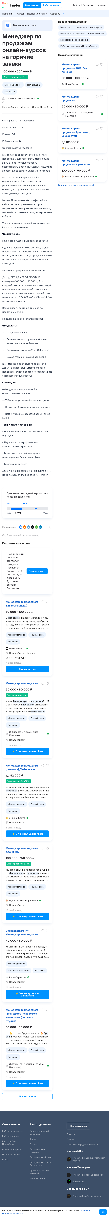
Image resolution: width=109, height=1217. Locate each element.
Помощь (71, 1134)
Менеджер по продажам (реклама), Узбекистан (22, 767)
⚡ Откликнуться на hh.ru (27, 751)
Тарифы (33, 1139)
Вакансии (7, 13)
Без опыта (10, 91)
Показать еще (27, 1096)
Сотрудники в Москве (41, 1157)
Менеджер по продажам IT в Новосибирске (82, 33)
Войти (76, 5)
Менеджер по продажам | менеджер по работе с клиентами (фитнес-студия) (22, 1015)
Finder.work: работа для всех (87, 1196)
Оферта (70, 1139)
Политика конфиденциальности (82, 1144)
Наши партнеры (37, 1178)
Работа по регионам (12, 1131)
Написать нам (78, 1126)
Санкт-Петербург (42, 107)
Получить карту (37, 571)
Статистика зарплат (12, 1149)
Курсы (20, 13)
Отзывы (33, 1144)
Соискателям (11, 1124)
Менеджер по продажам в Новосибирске (81, 27)
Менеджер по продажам (22, 683)
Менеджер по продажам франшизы (22, 850)
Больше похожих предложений (76, 185)
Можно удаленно (13, 85)
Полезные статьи (37, 13)
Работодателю (51, 5)
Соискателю (32, 5)
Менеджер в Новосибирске (74, 40)
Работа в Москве (10, 1136)
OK (102, 1212)
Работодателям (40, 1124)
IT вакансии (78, 1181)
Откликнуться (27, 669)
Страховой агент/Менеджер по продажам (22, 932)
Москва (25, 107)
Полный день (33, 85)
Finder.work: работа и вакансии (88, 1175)
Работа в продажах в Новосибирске (78, 46)
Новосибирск (10, 107)
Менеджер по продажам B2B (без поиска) (22, 603)
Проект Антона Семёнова (20, 98)
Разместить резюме (94, 5)
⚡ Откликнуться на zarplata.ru (27, 994)
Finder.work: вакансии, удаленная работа (89, 1159)
